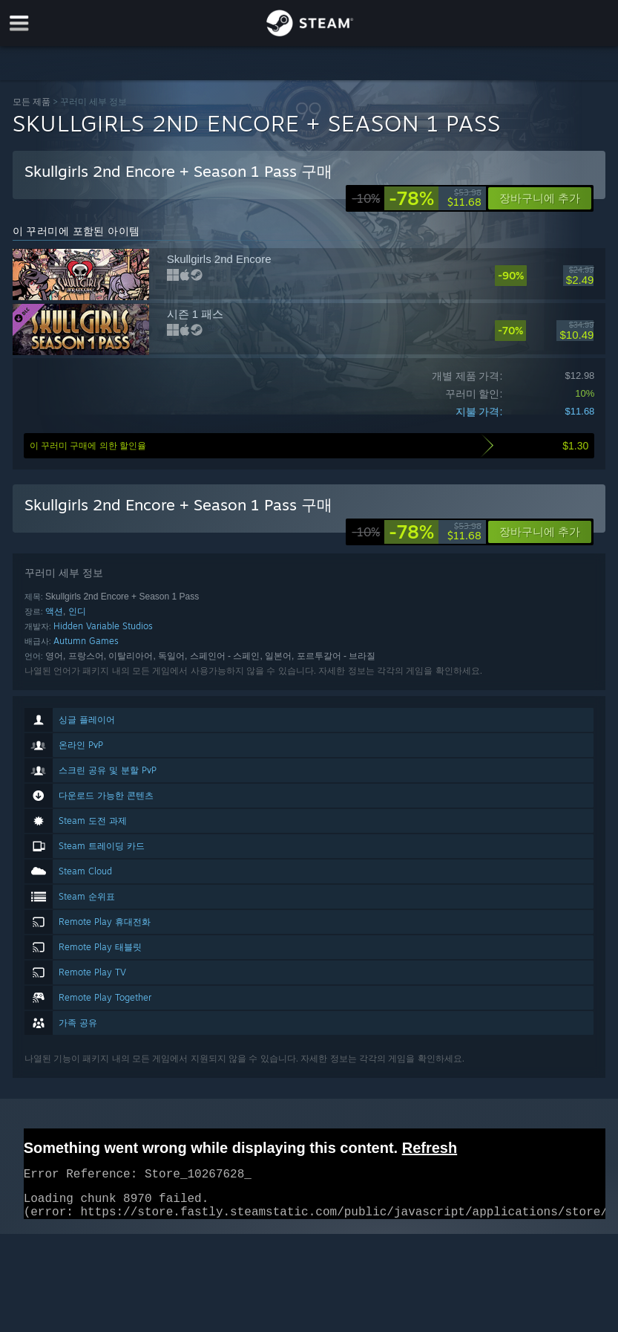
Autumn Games (86, 640)
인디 (77, 611)
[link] (416, 198)
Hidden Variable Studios (103, 625)
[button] (539, 532)
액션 (54, 611)
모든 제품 (31, 101)
